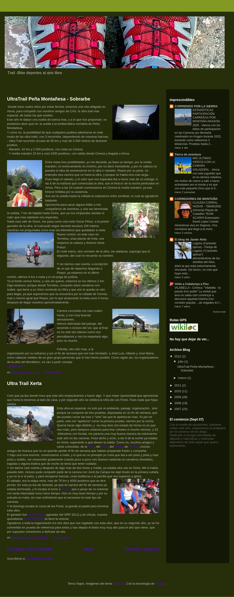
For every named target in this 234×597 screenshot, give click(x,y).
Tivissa (133, 446)
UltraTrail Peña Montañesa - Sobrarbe (48, 98)
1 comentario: (53, 372)
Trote (104, 446)
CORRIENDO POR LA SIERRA (196, 106)
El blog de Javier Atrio (191, 239)
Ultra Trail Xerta (24, 383)
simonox (119, 583)
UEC (91, 446)
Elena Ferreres (33, 519)
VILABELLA (182, 287)
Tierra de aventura (188, 154)
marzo (182, 378)
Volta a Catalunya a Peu (192, 284)
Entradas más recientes (29, 549)
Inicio (88, 549)
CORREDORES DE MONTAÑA (196, 199)
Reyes (65, 489)
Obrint (118, 446)
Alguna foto (14, 366)
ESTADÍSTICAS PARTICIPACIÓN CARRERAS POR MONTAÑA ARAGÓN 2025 (206, 117)
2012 (178, 356)
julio (181, 361)
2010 (178, 391)
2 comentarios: (61, 537)
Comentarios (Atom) (39, 558)
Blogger (160, 583)
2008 (178, 403)
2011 (178, 385)
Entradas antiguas (142, 549)
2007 (178, 409)
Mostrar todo (219, 311)
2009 (178, 397)
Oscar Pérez (36, 514)
